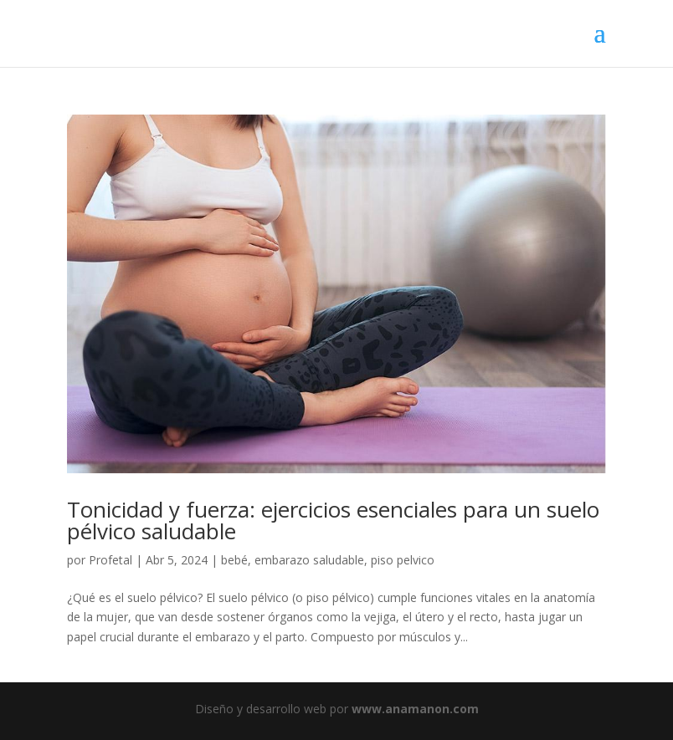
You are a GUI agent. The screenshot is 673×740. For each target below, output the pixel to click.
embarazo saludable (309, 560)
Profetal (110, 560)
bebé (234, 560)
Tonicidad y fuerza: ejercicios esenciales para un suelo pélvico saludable (333, 520)
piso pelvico (402, 560)
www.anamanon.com (415, 709)
